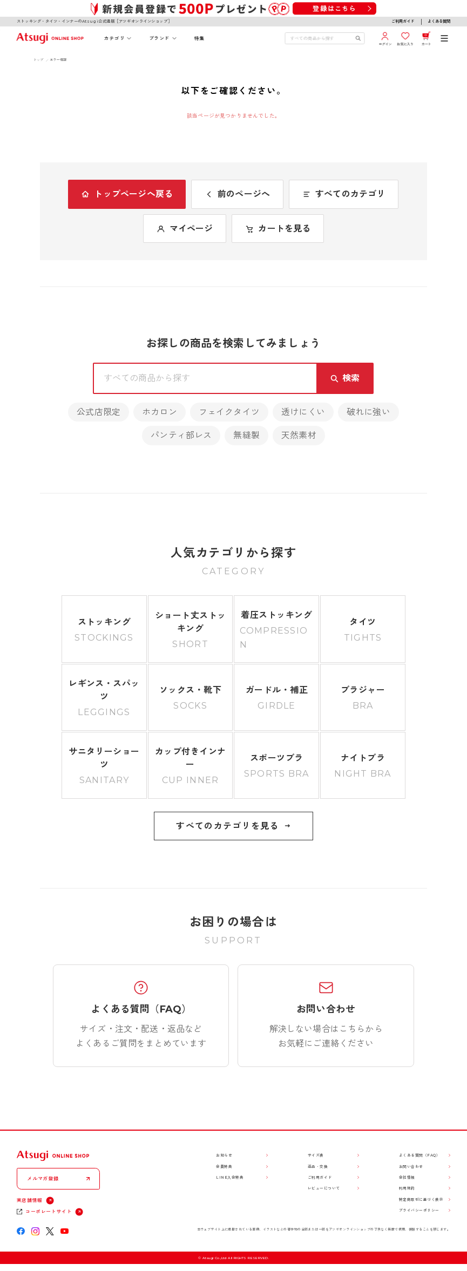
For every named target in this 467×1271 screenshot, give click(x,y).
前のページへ (237, 194)
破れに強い (368, 412)
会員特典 (224, 1166)
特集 (199, 38)
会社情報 (407, 1177)
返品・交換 (318, 1166)
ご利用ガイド (402, 21)
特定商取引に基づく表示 (421, 1199)
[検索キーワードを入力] (320, 38)
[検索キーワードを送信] (358, 38)
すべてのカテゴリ (343, 194)
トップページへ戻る (127, 194)
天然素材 (298, 435)
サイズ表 (316, 1155)
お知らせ (224, 1155)
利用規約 (407, 1188)
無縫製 (246, 435)
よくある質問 (439, 21)
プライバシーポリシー (419, 1210)
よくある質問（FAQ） (419, 1155)
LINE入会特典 (229, 1177)
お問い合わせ (411, 1166)
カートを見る (277, 228)
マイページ (185, 228)
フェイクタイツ (229, 412)
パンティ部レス (181, 435)
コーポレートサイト (48, 1211)
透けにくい (303, 412)
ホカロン (159, 412)
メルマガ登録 (42, 1178)
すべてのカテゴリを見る (233, 826)
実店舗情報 (30, 1200)
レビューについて (324, 1188)
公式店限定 (98, 412)
